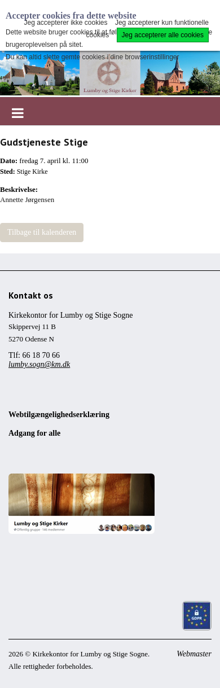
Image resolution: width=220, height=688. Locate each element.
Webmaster (194, 654)
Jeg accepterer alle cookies (163, 35)
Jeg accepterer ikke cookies (65, 23)
